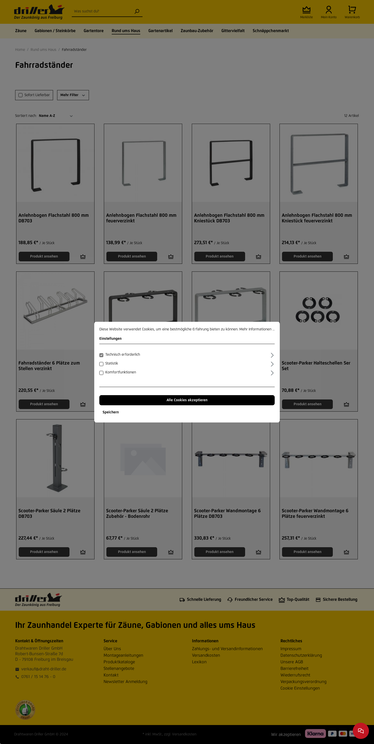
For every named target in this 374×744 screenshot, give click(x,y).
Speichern (111, 412)
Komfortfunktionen (120, 372)
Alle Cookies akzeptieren (187, 400)
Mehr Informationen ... (257, 329)
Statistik (111, 363)
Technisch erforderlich (122, 354)
